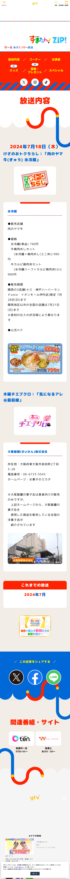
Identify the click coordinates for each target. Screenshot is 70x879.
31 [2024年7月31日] (35, 646)
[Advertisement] (35, 14)
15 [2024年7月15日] (19, 629)
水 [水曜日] (34, 607)
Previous (4, 785)
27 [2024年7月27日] (59, 638)
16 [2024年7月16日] (27, 629)
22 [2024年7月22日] (19, 638)
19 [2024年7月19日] (51, 629)
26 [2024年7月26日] (51, 638)
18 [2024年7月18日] (43, 629)
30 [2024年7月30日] (27, 646)
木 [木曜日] (43, 607)
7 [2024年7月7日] (11, 621)
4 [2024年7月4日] (43, 613)
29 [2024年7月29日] (19, 646)
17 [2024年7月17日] (35, 629)
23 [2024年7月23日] (27, 638)
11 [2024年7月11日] (43, 621)
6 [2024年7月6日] (59, 613)
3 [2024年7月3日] (35, 613)
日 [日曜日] (10, 607)
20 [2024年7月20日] (59, 629)
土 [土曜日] (59, 607)
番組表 (66, 3)
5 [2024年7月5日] (51, 613)
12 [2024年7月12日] (51, 621)
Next (66, 785)
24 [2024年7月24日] (35, 638)
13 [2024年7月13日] (59, 621)
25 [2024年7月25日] (43, 638)
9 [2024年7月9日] (27, 621)
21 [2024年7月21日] (11, 638)
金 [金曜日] (51, 607)
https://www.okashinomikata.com (33, 489)
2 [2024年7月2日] (27, 613)
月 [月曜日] (18, 607)
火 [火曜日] (26, 607)
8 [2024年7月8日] (19, 621)
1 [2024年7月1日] (19, 613)
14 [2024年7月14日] (11, 629)
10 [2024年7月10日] (35, 621)
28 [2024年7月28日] (11, 646)
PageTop (63, 844)
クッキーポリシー (19, 867)
